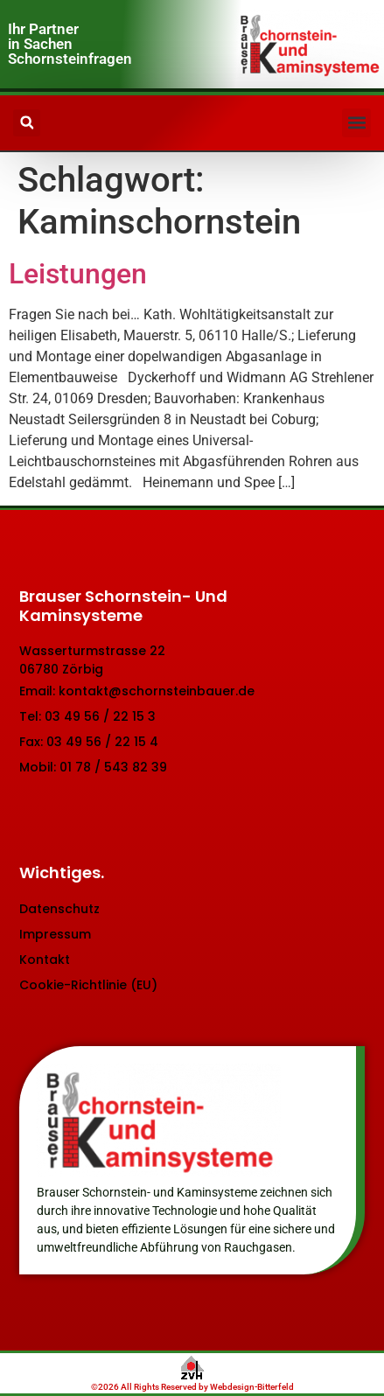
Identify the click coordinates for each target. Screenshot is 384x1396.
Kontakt (44, 959)
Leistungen (78, 273)
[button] (356, 122)
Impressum (55, 934)
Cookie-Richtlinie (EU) (88, 985)
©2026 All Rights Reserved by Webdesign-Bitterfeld (192, 1387)
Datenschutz (59, 909)
